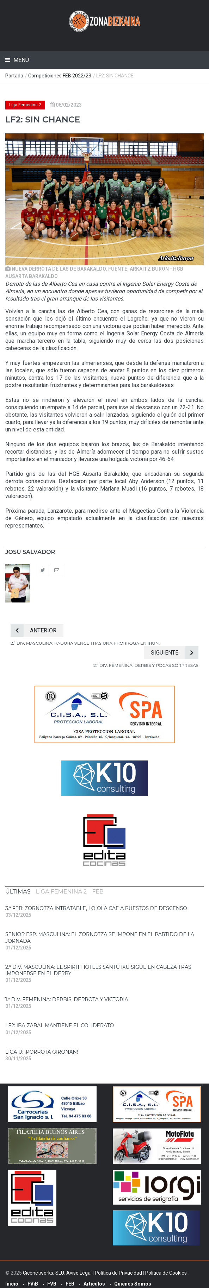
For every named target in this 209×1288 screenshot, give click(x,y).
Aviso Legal (79, 1273)
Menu (20, 60)
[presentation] (17, 892)
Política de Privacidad (118, 1273)
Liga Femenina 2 (25, 104)
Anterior (33, 630)
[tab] (17, 892)
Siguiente (174, 652)
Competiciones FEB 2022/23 (59, 75)
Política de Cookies (166, 1273)
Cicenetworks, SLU (43, 1273)
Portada (14, 75)
